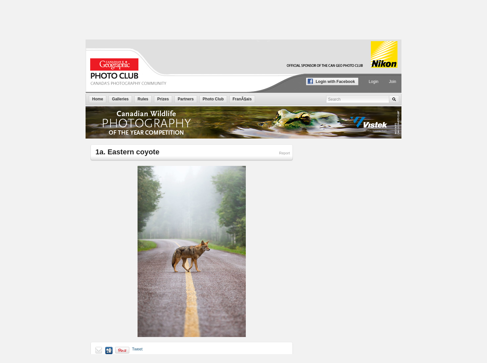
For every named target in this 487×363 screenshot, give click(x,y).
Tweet (137, 349)
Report (284, 153)
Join (392, 81)
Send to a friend (99, 350)
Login (373, 81)
